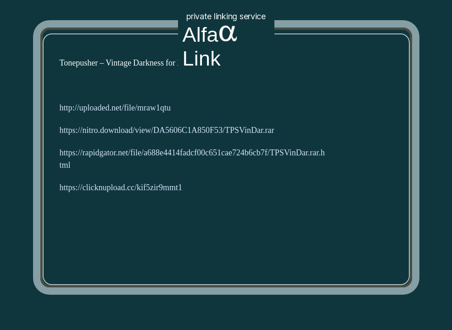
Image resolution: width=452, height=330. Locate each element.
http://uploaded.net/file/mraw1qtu (115, 108)
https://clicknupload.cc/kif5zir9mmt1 (121, 187)
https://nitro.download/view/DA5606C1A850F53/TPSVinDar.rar (167, 130)
